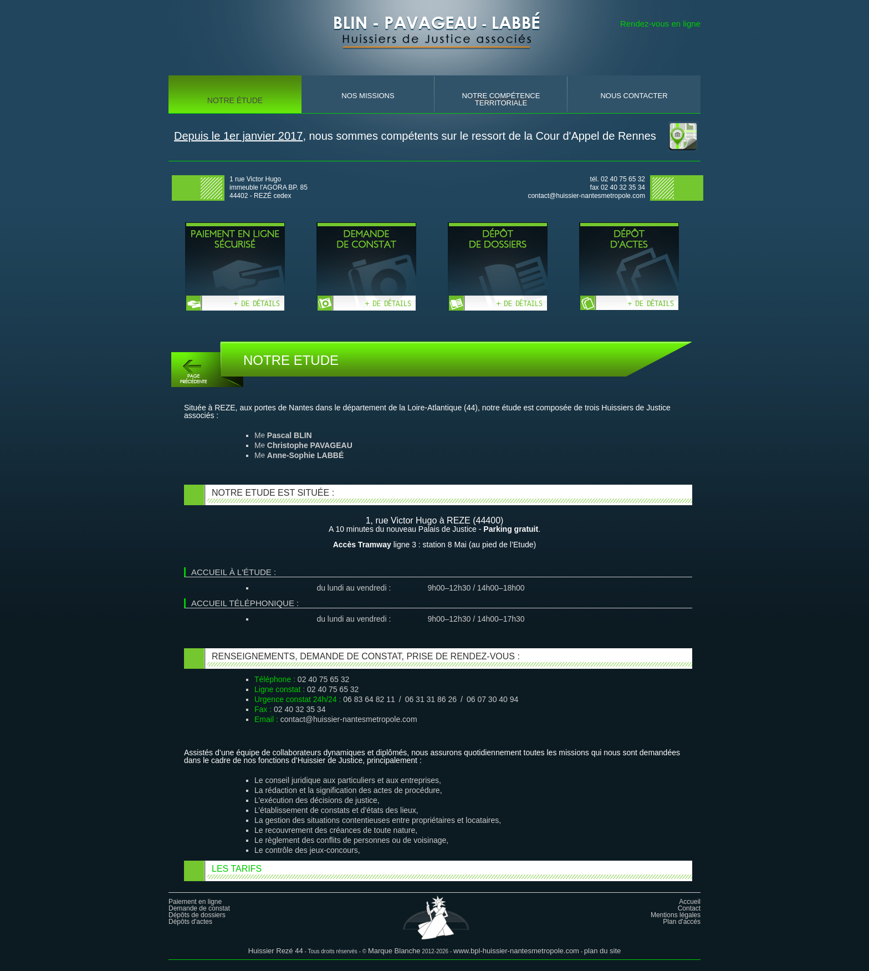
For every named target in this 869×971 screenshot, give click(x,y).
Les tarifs (237, 868)
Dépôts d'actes (190, 922)
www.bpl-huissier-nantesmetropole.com (516, 951)
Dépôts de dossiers (197, 915)
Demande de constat (199, 908)
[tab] (438, 871)
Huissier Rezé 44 (275, 951)
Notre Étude (235, 100)
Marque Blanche (394, 951)
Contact (689, 908)
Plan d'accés (682, 922)
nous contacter (633, 95)
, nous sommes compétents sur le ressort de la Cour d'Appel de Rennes (415, 136)
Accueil (690, 902)
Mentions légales (676, 915)
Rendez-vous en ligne (660, 23)
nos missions (367, 95)
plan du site (602, 951)
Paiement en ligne (195, 902)
